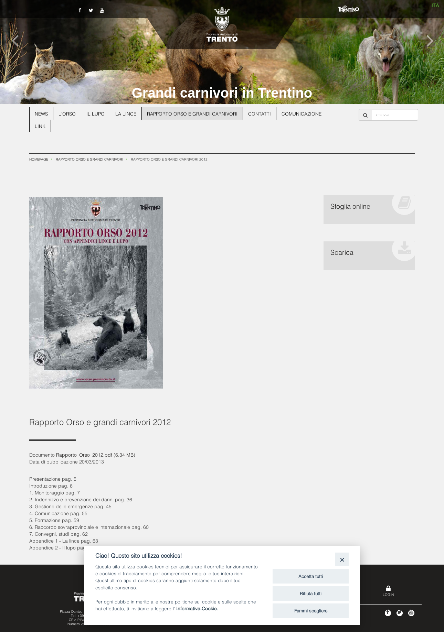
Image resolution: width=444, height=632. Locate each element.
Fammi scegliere (310, 610)
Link (40, 125)
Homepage (38, 159)
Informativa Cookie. (197, 608)
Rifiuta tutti (310, 593)
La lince (127, 113)
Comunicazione (305, 113)
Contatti (263, 113)
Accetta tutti (310, 576)
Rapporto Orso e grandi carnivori (195, 113)
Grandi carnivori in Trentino (222, 92)
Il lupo (96, 113)
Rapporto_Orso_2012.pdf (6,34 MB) (95, 454)
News (42, 113)
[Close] (342, 559)
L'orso (68, 113)
